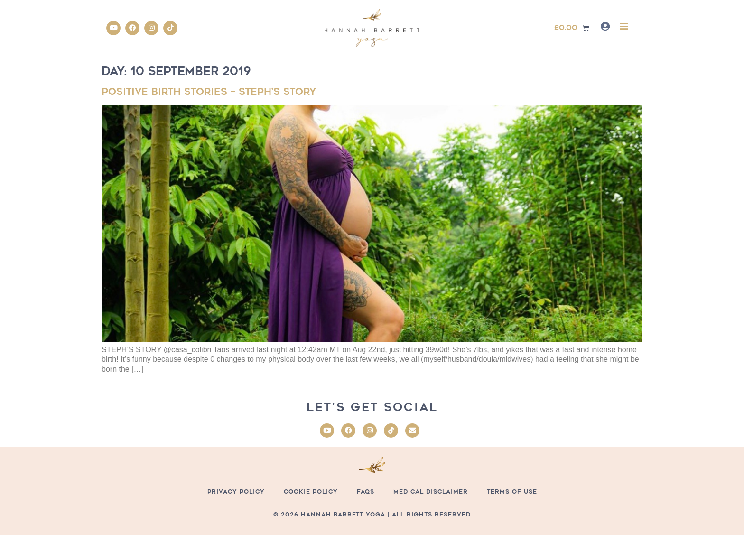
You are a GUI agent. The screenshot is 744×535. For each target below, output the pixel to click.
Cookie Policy (311, 491)
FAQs (365, 491)
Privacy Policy (236, 491)
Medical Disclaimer (430, 491)
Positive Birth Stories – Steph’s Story (209, 91)
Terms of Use (512, 491)
